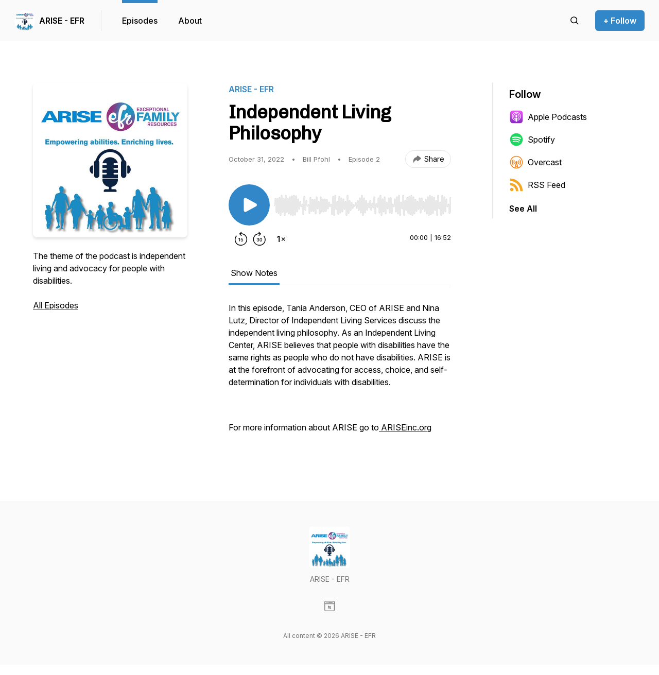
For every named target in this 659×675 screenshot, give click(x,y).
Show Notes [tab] (254, 273)
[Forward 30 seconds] (259, 239)
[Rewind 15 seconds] (241, 239)
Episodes (140, 20)
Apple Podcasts (548, 117)
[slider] (362, 205)
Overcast (535, 162)
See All (523, 208)
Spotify (532, 139)
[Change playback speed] (281, 239)
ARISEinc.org (405, 427)
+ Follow (619, 20)
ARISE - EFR (61, 20)
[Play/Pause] (249, 205)
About (190, 20)
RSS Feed (537, 185)
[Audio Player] (362, 202)
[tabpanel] (340, 373)
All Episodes (55, 305)
